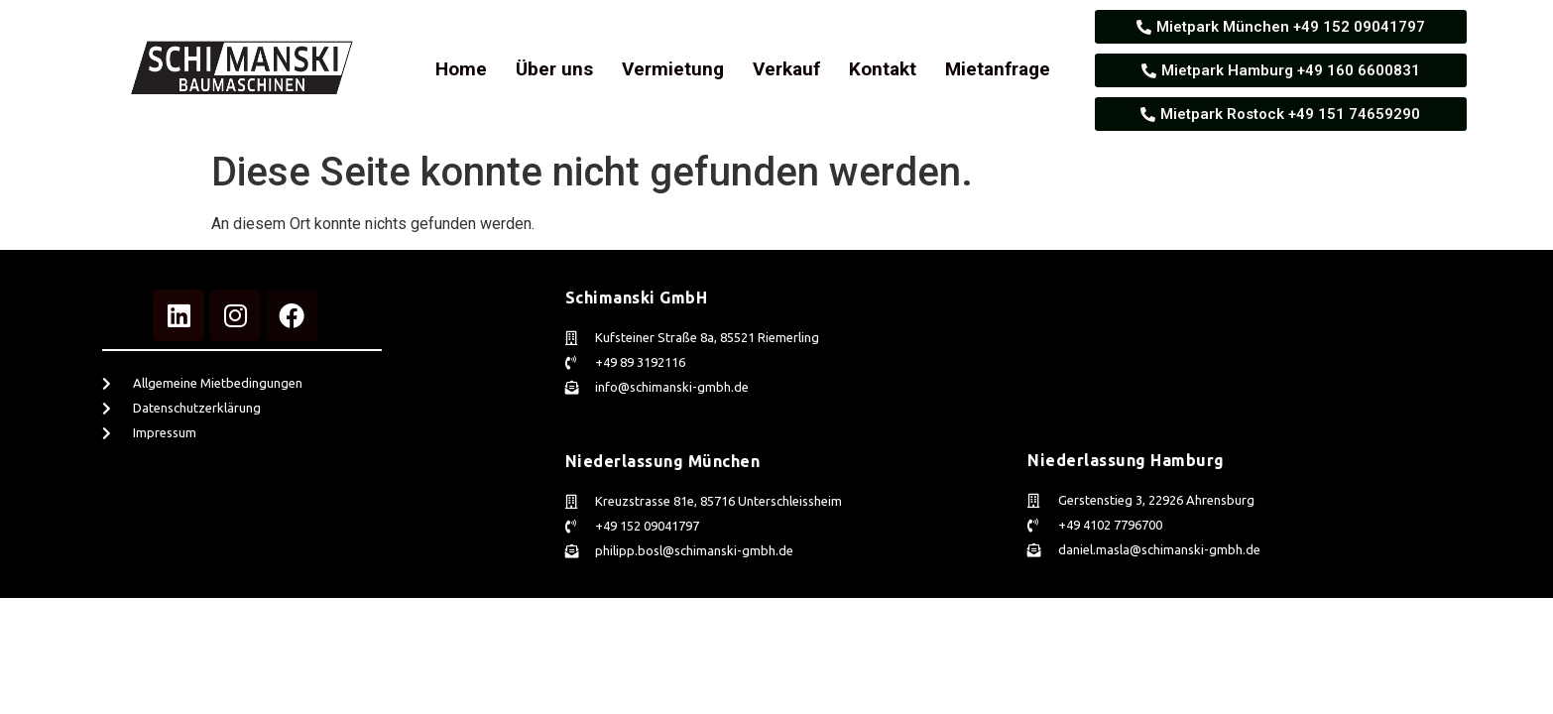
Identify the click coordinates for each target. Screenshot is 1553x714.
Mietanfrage (997, 69)
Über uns (554, 69)
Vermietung (673, 69)
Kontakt (882, 69)
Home (461, 69)
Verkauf (786, 69)
